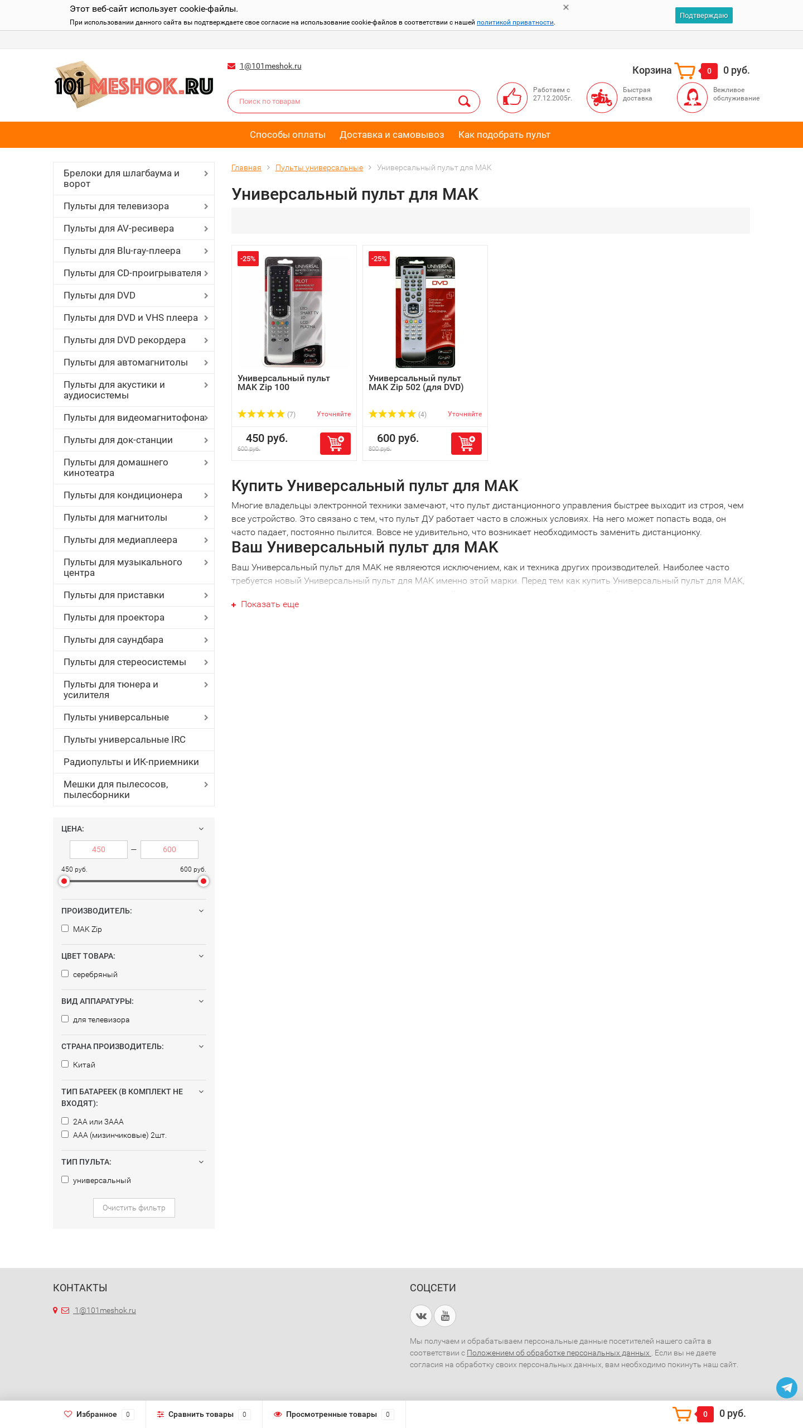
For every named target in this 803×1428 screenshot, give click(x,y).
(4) (398, 415)
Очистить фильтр (134, 1207)
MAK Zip (81, 929)
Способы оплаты (288, 134)
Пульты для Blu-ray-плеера (122, 250)
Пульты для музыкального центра (123, 567)
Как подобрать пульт (504, 134)
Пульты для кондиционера (123, 495)
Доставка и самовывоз (392, 134)
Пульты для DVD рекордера (125, 339)
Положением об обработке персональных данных (559, 1352)
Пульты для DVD (100, 295)
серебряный (89, 974)
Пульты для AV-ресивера (119, 228)
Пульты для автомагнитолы (126, 362)
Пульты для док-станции (118, 439)
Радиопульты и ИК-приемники (131, 761)
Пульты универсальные (116, 717)
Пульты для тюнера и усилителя (111, 689)
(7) (267, 415)
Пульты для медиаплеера (120, 539)
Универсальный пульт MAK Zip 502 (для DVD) (416, 382)
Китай (78, 1064)
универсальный (96, 1180)
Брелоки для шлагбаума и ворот (122, 178)
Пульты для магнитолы (115, 517)
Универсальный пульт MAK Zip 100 (284, 382)
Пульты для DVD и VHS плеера (131, 317)
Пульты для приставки (114, 594)
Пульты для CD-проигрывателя (132, 272)
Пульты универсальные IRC (125, 739)
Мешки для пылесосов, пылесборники (116, 789)
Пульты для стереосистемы (125, 661)
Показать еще (265, 604)
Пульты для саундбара (113, 639)
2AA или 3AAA (92, 1121)
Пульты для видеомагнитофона (134, 417)
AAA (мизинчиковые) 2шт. (114, 1135)
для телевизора (95, 1019)
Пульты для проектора (114, 617)
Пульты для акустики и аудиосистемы (114, 390)
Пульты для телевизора (116, 205)
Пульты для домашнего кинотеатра (116, 467)
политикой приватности (515, 22)
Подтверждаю (704, 15)
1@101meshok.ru (271, 65)
